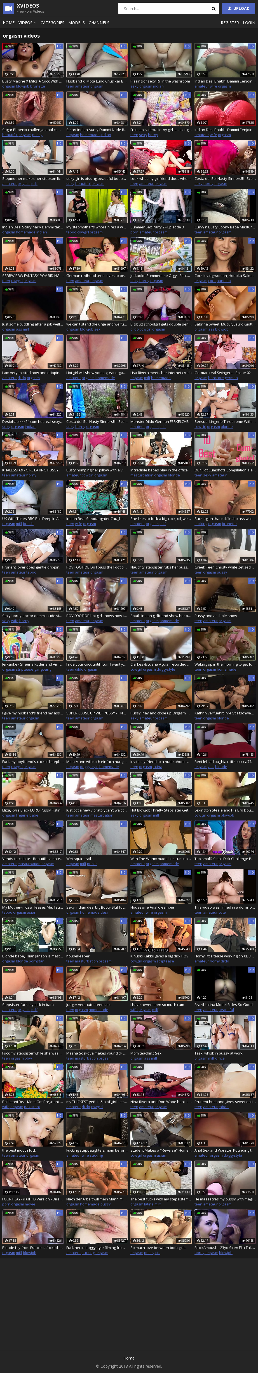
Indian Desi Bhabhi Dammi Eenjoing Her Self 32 (225, 81)
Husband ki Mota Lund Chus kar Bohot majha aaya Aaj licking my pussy (97, 81)
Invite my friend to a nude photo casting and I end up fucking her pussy (161, 761)
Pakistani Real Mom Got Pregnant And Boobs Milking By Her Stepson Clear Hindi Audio (33, 1101)
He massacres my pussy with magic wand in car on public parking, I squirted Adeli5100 (225, 1199)
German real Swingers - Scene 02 (222, 372)
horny (153, 134)
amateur (82, 86)
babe (33, 815)
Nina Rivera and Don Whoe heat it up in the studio (161, 1101)
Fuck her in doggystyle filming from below (97, 1247)
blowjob (22, 86)
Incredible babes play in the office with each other (161, 470)
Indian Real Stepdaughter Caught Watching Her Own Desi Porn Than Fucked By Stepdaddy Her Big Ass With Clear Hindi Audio (97, 518)
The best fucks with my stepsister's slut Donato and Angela (161, 1199)
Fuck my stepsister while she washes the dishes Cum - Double (33, 1053)
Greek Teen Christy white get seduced (225, 567)
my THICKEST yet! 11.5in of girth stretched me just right (97, 1101)
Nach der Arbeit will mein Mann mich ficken (97, 1199)
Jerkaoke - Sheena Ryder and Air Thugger (33, 664)
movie (30, 1204)
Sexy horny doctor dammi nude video (33, 615)
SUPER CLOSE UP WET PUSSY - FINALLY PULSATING (97, 713)
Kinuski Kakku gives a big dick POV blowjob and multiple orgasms (161, 956)
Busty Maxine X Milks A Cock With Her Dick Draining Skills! (33, 81)
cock (212, 280)
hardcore (216, 377)
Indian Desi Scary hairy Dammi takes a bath (33, 227)
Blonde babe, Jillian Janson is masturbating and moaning (33, 956)
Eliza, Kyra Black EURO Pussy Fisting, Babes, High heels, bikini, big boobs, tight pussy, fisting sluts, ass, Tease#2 (33, 810)
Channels (99, 22)
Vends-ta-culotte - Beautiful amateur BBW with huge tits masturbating (33, 858)
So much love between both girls (158, 1247)
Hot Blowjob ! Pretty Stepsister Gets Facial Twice (161, 810)
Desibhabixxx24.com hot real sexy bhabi (33, 421)
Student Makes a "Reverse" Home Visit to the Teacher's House (161, 1150)
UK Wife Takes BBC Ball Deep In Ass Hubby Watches (33, 518)
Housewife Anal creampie (152, 907)
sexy (134, 86)
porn (134, 232)
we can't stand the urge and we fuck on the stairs (97, 324)
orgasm (8, 86)
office (220, 1058)
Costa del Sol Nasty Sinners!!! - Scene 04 (225, 178)
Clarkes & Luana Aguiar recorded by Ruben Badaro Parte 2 (161, 664)
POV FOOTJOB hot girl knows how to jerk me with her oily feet (97, 615)
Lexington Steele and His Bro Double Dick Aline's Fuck (225, 810)
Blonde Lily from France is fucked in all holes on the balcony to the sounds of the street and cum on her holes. (33, 1247)
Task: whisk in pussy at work (218, 1053)
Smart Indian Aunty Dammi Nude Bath (97, 129)
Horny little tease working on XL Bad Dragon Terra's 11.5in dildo (225, 956)
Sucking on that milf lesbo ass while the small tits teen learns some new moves (225, 518)
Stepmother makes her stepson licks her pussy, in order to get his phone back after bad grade (33, 178)
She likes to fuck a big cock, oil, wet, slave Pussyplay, (161, 518)
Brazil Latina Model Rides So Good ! (224, 1004)
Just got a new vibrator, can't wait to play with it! (97, 810)
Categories (52, 22)
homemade (90, 134)
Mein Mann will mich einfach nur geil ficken (97, 761)
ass (19, 329)
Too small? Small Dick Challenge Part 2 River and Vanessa (225, 858)
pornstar (36, 961)
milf (34, 183)
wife (213, 86)
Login (249, 22)
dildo (134, 329)
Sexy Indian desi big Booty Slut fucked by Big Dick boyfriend (97, 907)
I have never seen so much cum (157, 1004)
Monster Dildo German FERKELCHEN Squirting (161, 421)
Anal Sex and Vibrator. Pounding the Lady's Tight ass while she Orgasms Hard (225, 1150)
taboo (71, 232)
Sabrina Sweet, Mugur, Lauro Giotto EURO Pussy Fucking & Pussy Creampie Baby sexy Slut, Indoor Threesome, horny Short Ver (225, 324)
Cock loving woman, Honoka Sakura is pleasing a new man (225, 275)
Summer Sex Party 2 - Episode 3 (157, 227)
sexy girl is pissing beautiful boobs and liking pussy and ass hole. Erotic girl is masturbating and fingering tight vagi (97, 178)
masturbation (141, 475)
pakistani (32, 1106)
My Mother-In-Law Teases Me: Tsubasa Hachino (33, 907)
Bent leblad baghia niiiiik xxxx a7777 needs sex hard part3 (225, 761)
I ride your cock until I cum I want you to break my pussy (97, 664)
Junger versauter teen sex (88, 1004)
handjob (224, 280)
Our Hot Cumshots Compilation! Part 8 (225, 470)
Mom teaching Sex (145, 1053)
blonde (227, 426)
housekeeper (78, 956)
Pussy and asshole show (215, 615)
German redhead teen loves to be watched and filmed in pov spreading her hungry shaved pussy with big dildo (97, 275)
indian (158, 86)
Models (76, 22)
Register (230, 22)
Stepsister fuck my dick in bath (28, 1004)
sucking (200, 523)
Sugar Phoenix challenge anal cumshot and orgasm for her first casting (33, 129)
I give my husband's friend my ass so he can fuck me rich (33, 713)
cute (222, 912)
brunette (37, 86)
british (28, 523)
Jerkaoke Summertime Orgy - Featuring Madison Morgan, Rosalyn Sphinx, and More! (161, 275)
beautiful (10, 134)
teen (70, 86)
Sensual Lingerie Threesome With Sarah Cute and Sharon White (225, 421)
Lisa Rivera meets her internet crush (161, 372)
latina (157, 766)
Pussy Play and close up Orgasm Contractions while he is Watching (161, 713)
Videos (28, 22)
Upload (238, 8)
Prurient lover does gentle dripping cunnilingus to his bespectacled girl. (33, 567)
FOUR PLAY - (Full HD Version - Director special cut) (33, 1199)
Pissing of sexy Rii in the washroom (160, 81)
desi (104, 912)
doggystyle (166, 669)
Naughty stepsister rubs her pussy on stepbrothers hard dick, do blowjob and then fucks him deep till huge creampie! (161, 567)
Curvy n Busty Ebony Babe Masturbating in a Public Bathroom (225, 227)
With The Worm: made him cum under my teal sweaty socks (161, 858)
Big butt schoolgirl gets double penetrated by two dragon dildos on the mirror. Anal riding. (161, 324)
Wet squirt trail (78, 858)
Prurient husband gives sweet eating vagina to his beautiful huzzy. (225, 1101)
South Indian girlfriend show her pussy (161, 615)
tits (157, 1252)
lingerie (22, 815)
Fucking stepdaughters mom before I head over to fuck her (97, 1150)
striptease (24, 669)
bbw (28, 1058)
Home (9, 22)
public (92, 863)
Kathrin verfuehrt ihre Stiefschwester (225, 713)
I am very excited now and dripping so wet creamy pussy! (33, 372)
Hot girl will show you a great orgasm (97, 372)
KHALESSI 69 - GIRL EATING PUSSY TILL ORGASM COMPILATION (33, 470)
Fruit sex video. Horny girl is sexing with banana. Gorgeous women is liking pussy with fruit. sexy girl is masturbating (161, 129)
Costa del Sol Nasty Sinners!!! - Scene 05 (97, 421)
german (231, 377)
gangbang (42, 669)
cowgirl (83, 232)
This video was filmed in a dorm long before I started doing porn (225, 907)
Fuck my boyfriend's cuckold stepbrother (33, 761)
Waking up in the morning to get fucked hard (225, 664)
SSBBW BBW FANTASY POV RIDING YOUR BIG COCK (33, 275)
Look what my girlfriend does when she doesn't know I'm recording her (161, 178)
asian (31, 912)
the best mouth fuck (19, 1150)
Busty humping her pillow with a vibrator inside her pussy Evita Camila (97, 470)
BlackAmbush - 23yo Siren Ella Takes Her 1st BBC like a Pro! (225, 1247)
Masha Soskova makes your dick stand (97, 1053)
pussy (37, 134)
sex (97, 329)
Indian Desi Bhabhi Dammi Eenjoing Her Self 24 (225, 129)
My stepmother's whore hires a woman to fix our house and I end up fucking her (97, 227)
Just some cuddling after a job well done (33, 324)
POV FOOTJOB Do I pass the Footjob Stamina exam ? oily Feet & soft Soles (97, 567)
